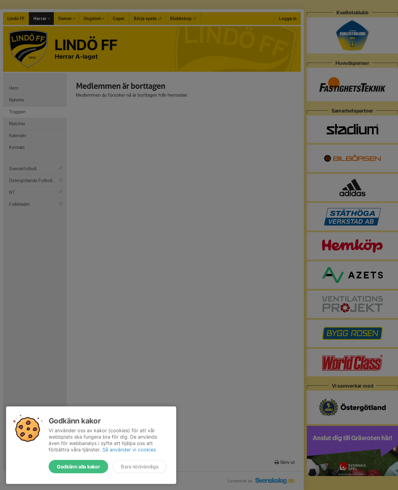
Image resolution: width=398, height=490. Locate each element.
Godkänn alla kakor (78, 467)
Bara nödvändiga (139, 467)
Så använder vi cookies (129, 450)
